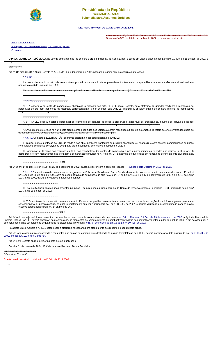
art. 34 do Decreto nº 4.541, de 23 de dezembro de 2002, (151, 217)
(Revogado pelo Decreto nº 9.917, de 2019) (35, 46)
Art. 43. (29, 137)
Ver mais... (17, 50)
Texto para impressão (22, 42)
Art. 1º (29, 172)
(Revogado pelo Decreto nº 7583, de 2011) (149, 166)
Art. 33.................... (35, 77)
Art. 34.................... (35, 100)
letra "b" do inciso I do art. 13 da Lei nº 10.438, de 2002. (116, 222)
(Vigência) (64, 46)
